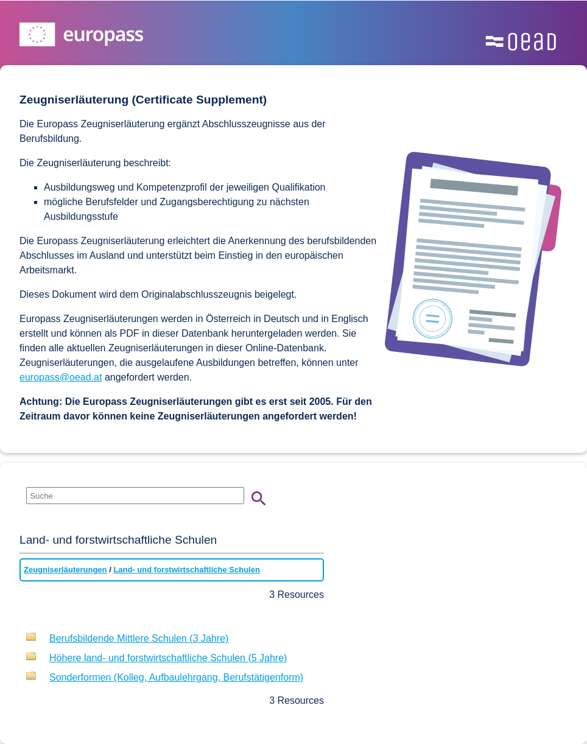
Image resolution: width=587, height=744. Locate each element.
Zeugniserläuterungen (65, 569)
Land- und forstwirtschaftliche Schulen (186, 569)
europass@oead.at (60, 377)
